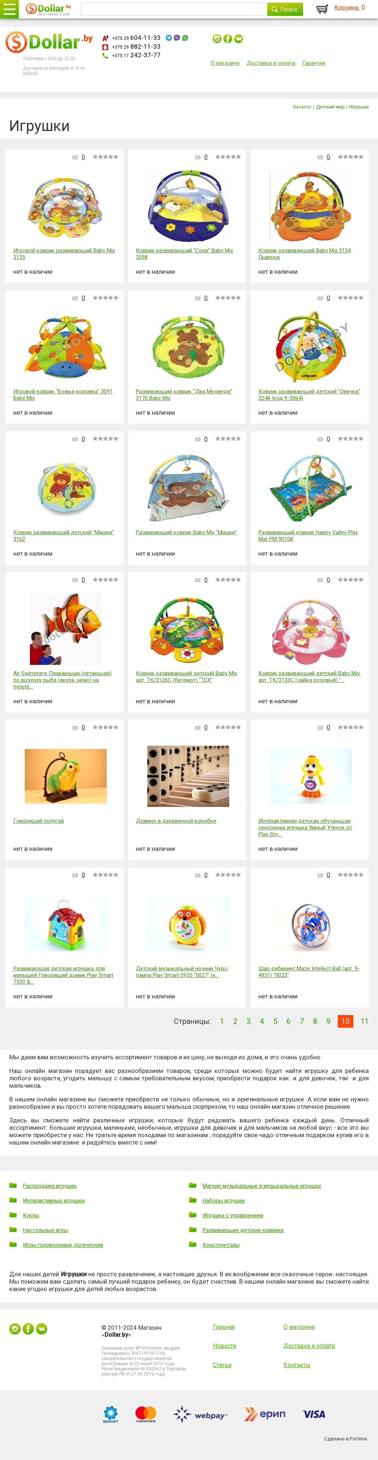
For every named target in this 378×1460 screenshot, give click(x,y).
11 (365, 1021)
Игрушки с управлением (233, 1215)
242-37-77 (136, 55)
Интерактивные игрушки (54, 1200)
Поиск (289, 9)
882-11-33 (136, 46)
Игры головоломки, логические (63, 1245)
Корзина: (347, 7)
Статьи (222, 1364)
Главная (224, 1326)
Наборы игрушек (224, 1200)
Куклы (31, 1215)
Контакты (297, 1364)
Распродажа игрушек (50, 1186)
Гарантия (313, 63)
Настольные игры (45, 1230)
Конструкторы (221, 1245)
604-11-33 (136, 37)
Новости (224, 1345)
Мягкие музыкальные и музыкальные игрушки (262, 1186)
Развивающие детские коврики (243, 1230)
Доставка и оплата (271, 63)
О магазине (225, 63)
